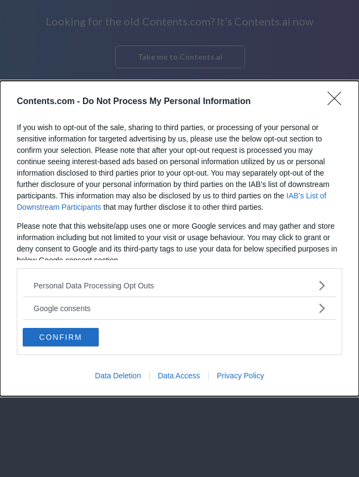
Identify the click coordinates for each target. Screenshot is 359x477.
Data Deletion (118, 375)
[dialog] (179, 238)
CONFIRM (60, 337)
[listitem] (179, 285)
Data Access (179, 375)
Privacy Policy (240, 375)
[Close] (338, 102)
